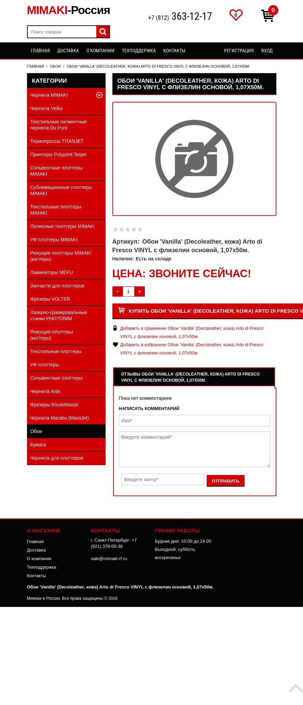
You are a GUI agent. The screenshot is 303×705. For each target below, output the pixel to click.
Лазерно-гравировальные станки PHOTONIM (58, 315)
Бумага (38, 444)
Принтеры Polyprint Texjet (58, 154)
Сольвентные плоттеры (56, 378)
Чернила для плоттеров (56, 458)
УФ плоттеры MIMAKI (54, 239)
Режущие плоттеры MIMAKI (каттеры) (61, 256)
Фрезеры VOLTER (50, 299)
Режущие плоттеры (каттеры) (51, 335)
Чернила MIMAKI (49, 95)
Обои (36, 431)
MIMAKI (68, 9)
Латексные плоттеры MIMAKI (62, 226)
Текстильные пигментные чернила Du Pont (58, 125)
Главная (40, 50)
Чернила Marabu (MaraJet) (59, 418)
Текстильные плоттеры (56, 351)
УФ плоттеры (44, 364)
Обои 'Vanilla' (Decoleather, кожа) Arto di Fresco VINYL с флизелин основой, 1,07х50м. (120, 586)
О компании (100, 50)
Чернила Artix (45, 391)
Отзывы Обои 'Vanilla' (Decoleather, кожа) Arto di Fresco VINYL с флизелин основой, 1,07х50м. (190, 377)
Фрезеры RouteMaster (54, 404)
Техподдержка (139, 50)
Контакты (174, 50)
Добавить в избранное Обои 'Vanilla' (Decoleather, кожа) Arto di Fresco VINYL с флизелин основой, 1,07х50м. (191, 348)
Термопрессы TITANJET (57, 141)
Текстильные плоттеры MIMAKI (56, 210)
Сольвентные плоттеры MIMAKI (56, 171)
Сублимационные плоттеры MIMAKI (61, 190)
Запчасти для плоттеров (57, 285)
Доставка (68, 50)
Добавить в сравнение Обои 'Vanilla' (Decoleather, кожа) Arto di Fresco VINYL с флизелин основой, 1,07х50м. (191, 332)
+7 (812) (180, 17)
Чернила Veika (46, 108)
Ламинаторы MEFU (51, 272)
